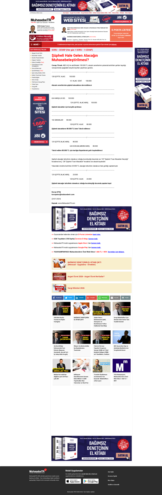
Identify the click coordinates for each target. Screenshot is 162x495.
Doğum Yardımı (36, 60)
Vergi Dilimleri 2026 (86, 13)
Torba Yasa (35, 84)
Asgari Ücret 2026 (75, 13)
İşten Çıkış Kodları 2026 (38, 73)
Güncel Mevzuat (36, 68)
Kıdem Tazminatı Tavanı (39, 75)
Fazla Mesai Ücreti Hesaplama (37, 65)
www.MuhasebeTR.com (66, 203)
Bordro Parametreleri (38, 58)
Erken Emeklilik (38, 62)
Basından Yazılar (37, 55)
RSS (110, 13)
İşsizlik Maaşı (37, 70)
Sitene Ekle (115, 13)
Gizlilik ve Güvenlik (113, 484)
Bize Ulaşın (128, 13)
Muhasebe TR (71, 492)
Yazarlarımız (35, 89)
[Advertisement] (39, 181)
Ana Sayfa (66, 13)
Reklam (122, 13)
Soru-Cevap (35, 80)
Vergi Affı (34, 86)
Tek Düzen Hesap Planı (38, 82)
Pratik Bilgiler (35, 77)
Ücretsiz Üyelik (112, 476)
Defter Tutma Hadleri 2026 (100, 13)
